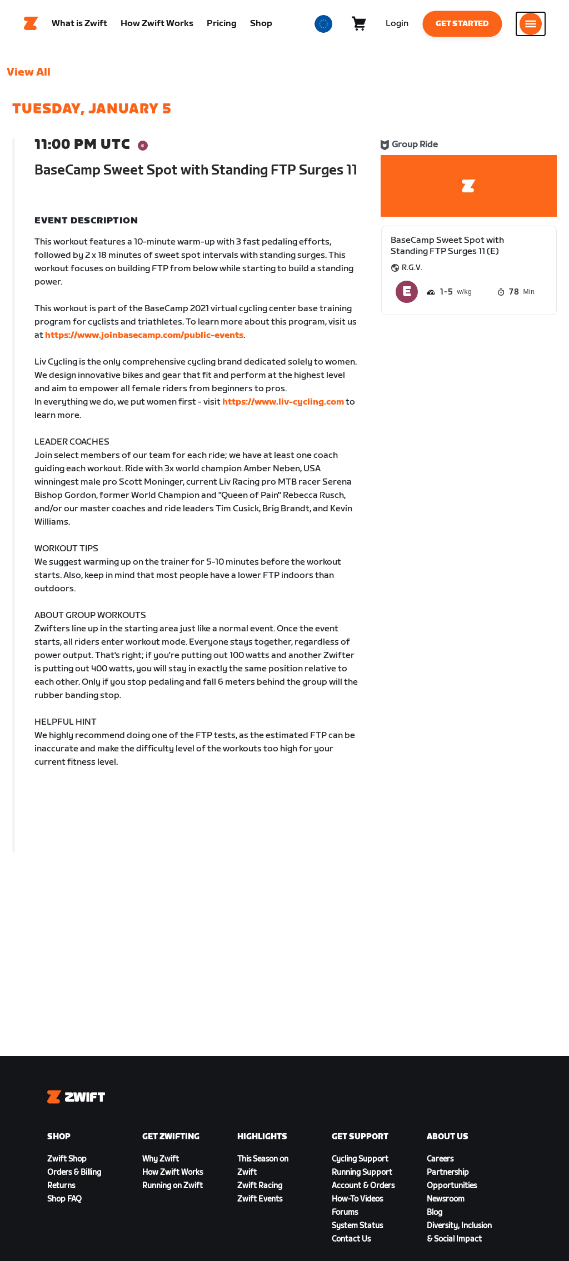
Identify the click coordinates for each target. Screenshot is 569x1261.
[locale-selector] (323, 25)
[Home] (31, 25)
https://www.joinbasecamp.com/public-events (144, 338)
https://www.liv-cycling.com (283, 405)
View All (29, 75)
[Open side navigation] (530, 25)
